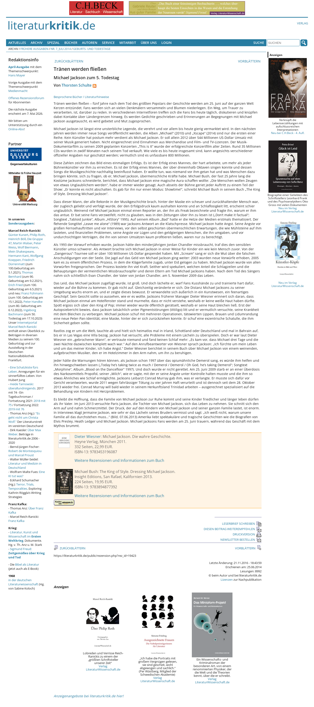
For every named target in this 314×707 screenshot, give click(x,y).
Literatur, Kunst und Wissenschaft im (24, 536)
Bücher (70, 42)
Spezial (53, 42)
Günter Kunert (18, 235)
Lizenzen (227, 579)
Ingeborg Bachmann (22, 312)
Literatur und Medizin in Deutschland (25, 465)
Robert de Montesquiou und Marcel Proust (25, 453)
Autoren (89, 42)
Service (108, 42)
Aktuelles (17, 42)
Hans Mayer (16, 75)
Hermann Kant (18, 256)
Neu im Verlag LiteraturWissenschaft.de (287, 209)
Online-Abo (16, 129)
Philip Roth (37, 235)
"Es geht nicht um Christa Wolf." (24, 417)
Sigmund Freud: (26, 553)
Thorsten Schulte (77, 85)
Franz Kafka (16, 521)
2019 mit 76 (16, 409)
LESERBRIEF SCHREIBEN (242, 523)
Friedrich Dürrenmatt (21, 262)
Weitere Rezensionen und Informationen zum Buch (119, 460)
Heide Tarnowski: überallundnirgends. (22, 386)
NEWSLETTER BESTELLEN (241, 540)
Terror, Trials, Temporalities (21, 486)
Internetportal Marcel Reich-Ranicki (22, 324)
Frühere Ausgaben (34, 49)
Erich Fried (15, 285)
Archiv (37, 42)
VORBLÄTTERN (250, 61)
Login (166, 42)
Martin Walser (22, 243)
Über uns (149, 42)
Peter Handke (33, 302)
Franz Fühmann (32, 293)
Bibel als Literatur (27, 564)
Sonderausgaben (21, 223)
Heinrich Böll (17, 239)
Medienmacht (18, 91)
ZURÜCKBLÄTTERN (68, 61)
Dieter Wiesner (88, 436)
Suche (258, 42)
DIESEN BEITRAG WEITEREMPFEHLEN (233, 529)
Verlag (302, 23)
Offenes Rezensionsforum (26, 98)
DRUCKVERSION (247, 534)
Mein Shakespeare (21, 251)
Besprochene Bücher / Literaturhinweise (81, 97)
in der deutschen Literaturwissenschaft (23, 582)
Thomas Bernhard (20, 274)
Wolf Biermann (28, 247)
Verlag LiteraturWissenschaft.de (103, 667)
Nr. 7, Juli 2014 (61, 49)
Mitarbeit (127, 42)
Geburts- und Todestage (92, 49)
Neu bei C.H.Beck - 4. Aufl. (287, 133)
